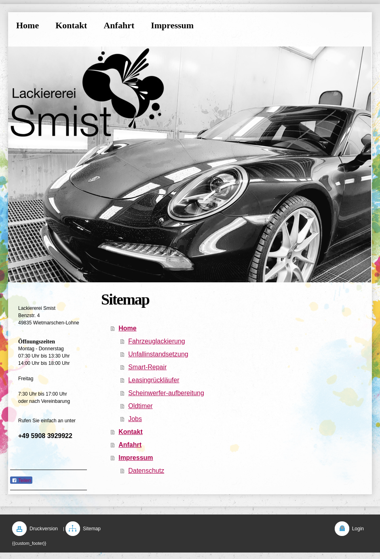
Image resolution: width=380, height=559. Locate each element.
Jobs (135, 418)
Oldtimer (140, 405)
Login (358, 528)
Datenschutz (146, 470)
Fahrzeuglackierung (156, 341)
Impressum (135, 457)
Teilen (21, 480)
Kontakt (130, 431)
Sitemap (92, 528)
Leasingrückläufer (153, 380)
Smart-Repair (147, 367)
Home (127, 328)
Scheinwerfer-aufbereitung (166, 393)
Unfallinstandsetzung (158, 354)
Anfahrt (129, 444)
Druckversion (44, 528)
